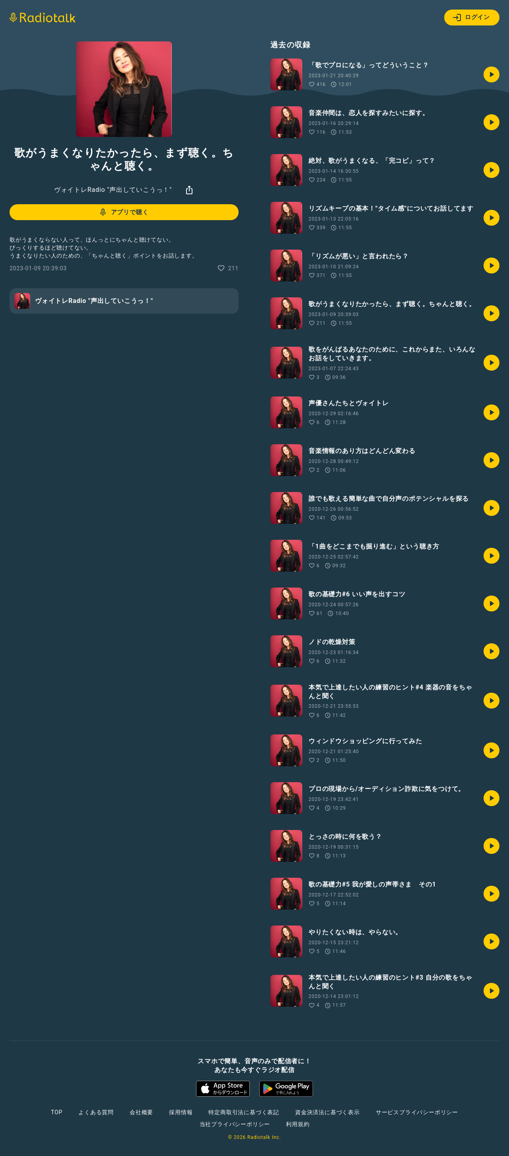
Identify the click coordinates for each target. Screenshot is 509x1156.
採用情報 (180, 1112)
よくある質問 (96, 1112)
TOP (56, 1112)
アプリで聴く (123, 212)
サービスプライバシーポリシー (417, 1112)
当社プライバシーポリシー (235, 1124)
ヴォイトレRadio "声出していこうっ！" (113, 189)
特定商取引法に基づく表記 (243, 1112)
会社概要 (141, 1112)
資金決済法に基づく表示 (327, 1112)
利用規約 (297, 1124)
